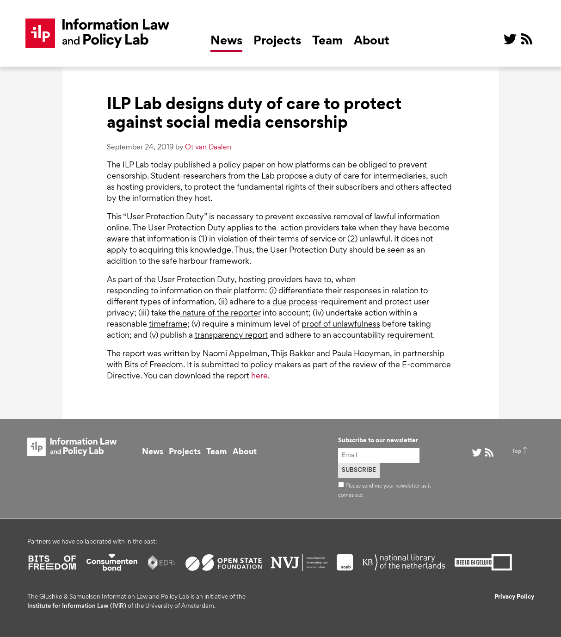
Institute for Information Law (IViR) (76, 606)
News (226, 41)
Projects (277, 41)
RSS (526, 38)
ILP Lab (97, 33)
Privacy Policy (514, 597)
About (371, 41)
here (259, 376)
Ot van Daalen (208, 147)
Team (327, 41)
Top (516, 451)
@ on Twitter (510, 38)
